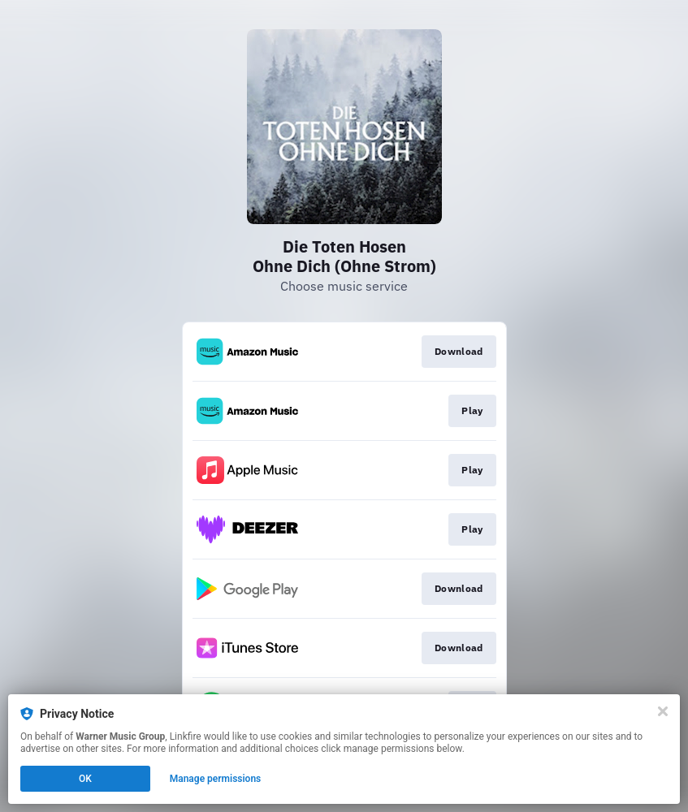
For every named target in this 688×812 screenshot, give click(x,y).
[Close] (663, 711)
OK (85, 778)
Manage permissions (216, 778)
